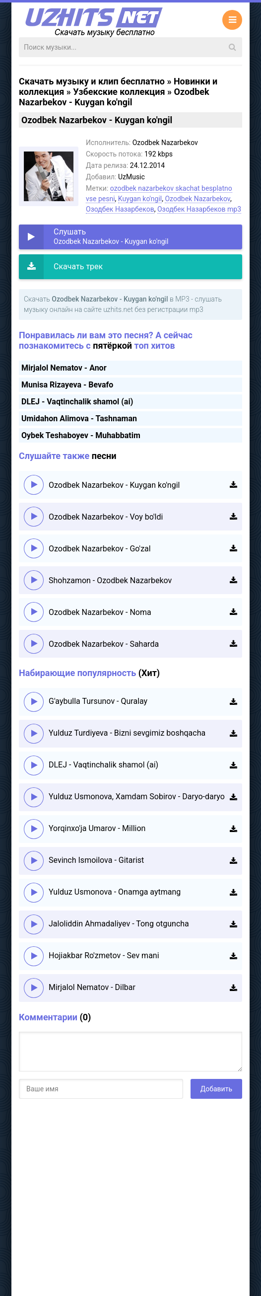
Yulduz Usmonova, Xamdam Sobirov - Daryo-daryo (137, 796)
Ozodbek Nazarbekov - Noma (100, 612)
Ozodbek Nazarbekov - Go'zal (100, 548)
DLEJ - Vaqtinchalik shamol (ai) (77, 401)
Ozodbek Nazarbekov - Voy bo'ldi (106, 517)
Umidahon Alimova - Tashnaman (79, 418)
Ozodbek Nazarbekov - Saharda (104, 644)
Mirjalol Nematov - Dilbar (92, 987)
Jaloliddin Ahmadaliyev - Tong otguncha (119, 923)
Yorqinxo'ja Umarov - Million (97, 828)
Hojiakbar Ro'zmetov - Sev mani (104, 955)
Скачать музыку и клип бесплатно (92, 81)
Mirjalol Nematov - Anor (64, 368)
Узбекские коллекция (119, 91)
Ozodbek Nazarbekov (197, 199)
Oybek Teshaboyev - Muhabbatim (80, 435)
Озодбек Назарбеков (120, 209)
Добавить (216, 1089)
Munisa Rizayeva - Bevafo (67, 384)
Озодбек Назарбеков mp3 (199, 209)
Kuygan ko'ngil (140, 199)
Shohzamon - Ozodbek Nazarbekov (110, 580)
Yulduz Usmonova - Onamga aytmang (115, 892)
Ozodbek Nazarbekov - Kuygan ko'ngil (114, 485)
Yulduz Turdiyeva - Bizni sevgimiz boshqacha (127, 733)
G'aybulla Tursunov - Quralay (98, 701)
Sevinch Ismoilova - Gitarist (96, 860)
